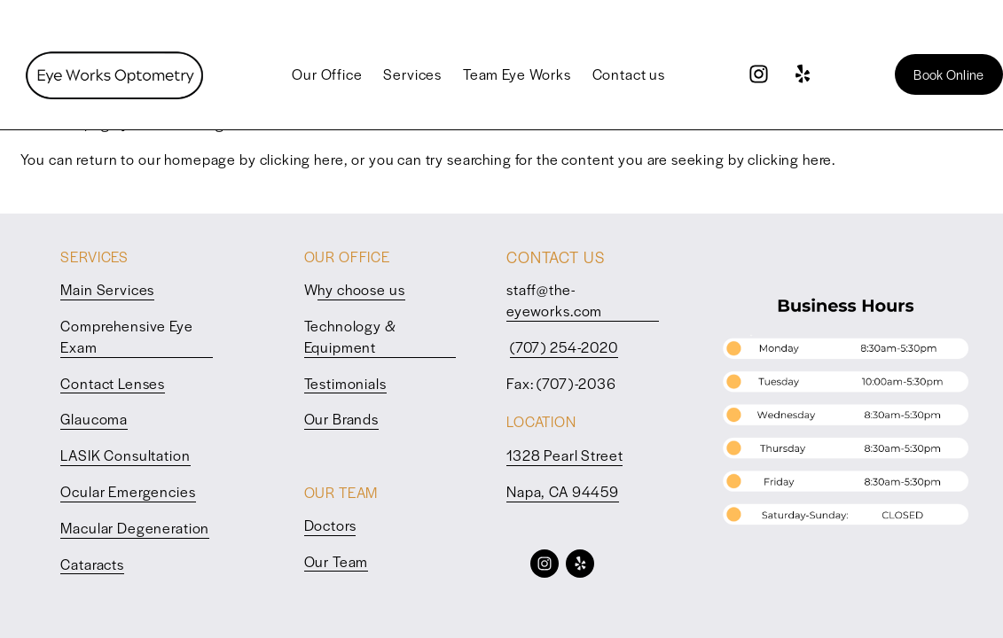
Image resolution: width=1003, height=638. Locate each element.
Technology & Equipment (350, 336)
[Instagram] (759, 74)
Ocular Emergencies (127, 491)
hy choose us (360, 289)
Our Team (336, 561)
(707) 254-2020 (564, 347)
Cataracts (92, 564)
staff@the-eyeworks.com (554, 300)
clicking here (302, 159)
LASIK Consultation (125, 455)
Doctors (330, 525)
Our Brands (342, 418)
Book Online (948, 74)
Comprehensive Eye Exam (126, 336)
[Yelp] (802, 74)
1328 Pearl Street (564, 455)
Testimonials (345, 383)
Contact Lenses (112, 383)
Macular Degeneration (134, 527)
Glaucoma (94, 418)
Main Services (107, 289)
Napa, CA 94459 (562, 491)
